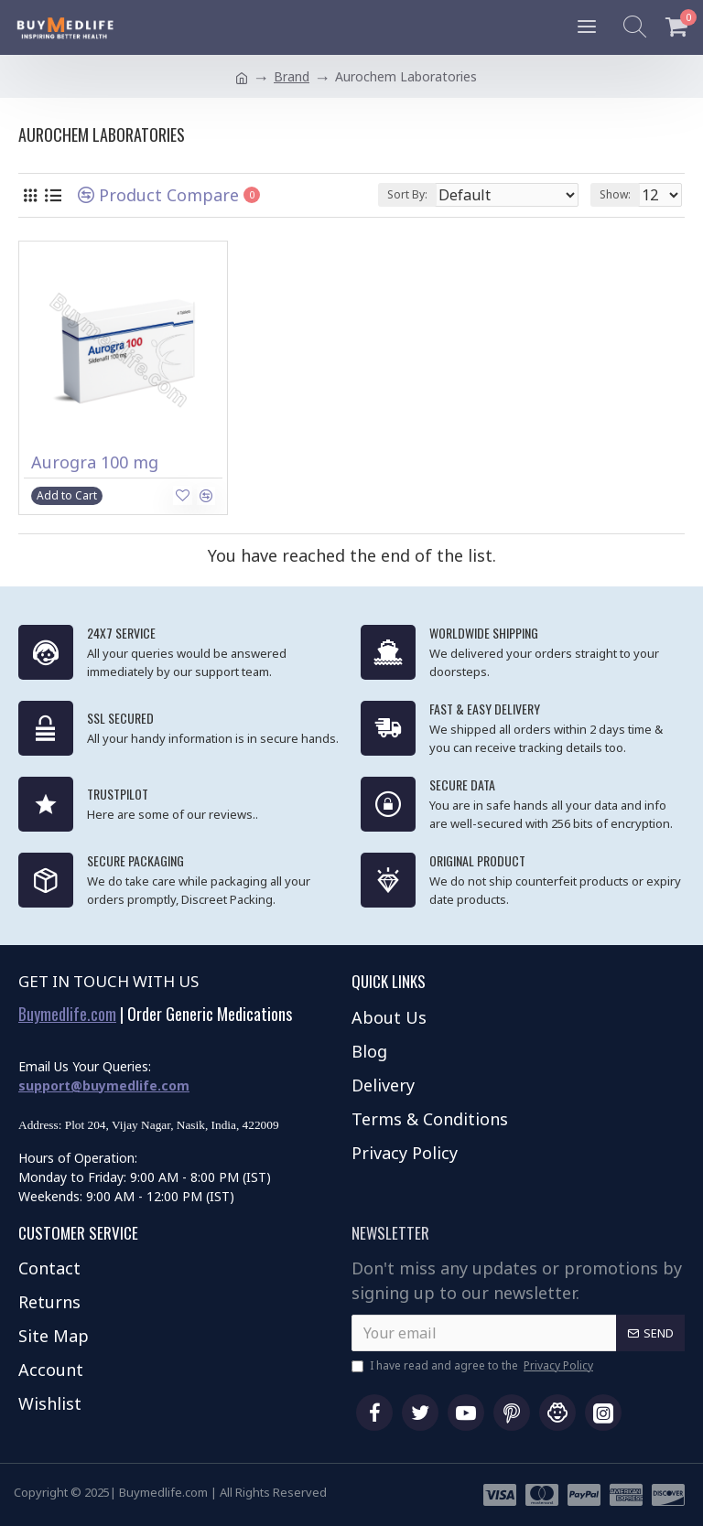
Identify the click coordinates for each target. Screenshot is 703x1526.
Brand (291, 76)
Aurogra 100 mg (94, 462)
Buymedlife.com (67, 1014)
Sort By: (407, 194)
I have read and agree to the (474, 1366)
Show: (615, 194)
